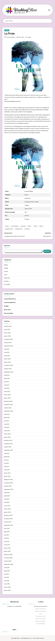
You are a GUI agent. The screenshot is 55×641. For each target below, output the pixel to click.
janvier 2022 (7, 437)
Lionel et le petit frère (10, 302)
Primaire (6, 281)
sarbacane (27, 228)
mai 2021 (6, 463)
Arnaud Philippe (14, 226)
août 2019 (6, 528)
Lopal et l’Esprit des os (10, 299)
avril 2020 (6, 502)
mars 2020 (7, 505)
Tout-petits (7, 284)
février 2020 (7, 509)
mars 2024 (7, 355)
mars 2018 (7, 584)
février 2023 (7, 394)
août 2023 (7, 375)
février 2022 (7, 434)
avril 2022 (6, 427)
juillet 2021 (7, 456)
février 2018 (7, 587)
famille (35, 226)
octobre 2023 (7, 368)
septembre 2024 (8, 346)
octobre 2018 (7, 561)
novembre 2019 (8, 518)
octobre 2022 (7, 408)
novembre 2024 (8, 339)
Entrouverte (7, 309)
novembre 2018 (8, 558)
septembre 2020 (8, 489)
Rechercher (7, 245)
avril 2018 (6, 580)
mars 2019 (7, 544)
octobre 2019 (7, 522)
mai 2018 (6, 577)
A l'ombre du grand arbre (40, 606)
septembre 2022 (8, 411)
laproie (41, 226)
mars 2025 (7, 329)
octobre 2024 (8, 342)
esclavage (23, 226)
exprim (29, 226)
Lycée (5, 274)
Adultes (6, 265)
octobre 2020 (8, 486)
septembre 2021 (8, 450)
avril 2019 (6, 541)
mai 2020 (6, 499)
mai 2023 (6, 385)
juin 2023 (6, 381)
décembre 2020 (8, 479)
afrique (7, 226)
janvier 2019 (7, 551)
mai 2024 (6, 349)
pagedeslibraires (9, 228)
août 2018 (6, 567)
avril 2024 (6, 352)
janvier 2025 (7, 336)
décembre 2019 (8, 515)
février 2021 (7, 473)
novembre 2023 (8, 365)
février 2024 (7, 359)
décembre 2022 (8, 401)
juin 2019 (6, 535)
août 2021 (6, 453)
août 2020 (7, 492)
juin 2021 (6, 460)
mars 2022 (7, 430)
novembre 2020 (8, 483)
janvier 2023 (7, 398)
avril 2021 (6, 466)
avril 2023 (6, 388)
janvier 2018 (7, 590)
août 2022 (7, 414)
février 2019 (7, 548)
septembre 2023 (8, 372)
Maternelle (7, 278)
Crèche (6, 271)
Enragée (6, 306)
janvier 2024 (7, 362)
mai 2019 (6, 538)
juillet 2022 (7, 417)
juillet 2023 (7, 378)
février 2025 (7, 333)
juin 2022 (6, 421)
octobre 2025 (7, 326)
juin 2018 (6, 574)
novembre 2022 (8, 404)
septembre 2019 (8, 525)
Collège (7, 30)
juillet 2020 (7, 496)
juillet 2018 (7, 571)
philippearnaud (18, 228)
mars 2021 (7, 469)
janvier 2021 (7, 476)
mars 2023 (7, 391)
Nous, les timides (8, 313)
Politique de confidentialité (14, 606)
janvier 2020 (7, 512)
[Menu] (49, 10)
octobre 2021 (7, 447)
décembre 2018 (8, 554)
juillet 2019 (7, 531)
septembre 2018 (8, 564)
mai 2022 (6, 424)
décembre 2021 (8, 440)
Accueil (6, 20)
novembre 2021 (8, 443)
